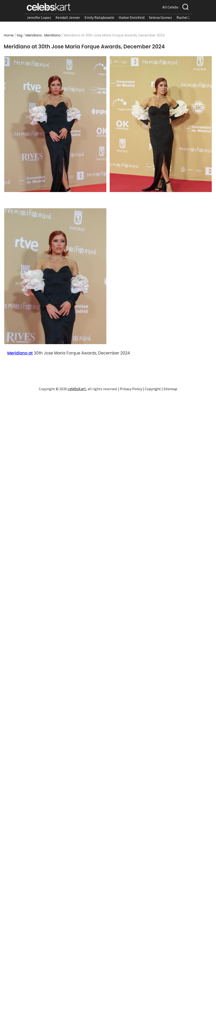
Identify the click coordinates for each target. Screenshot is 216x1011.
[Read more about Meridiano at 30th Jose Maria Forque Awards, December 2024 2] (161, 124)
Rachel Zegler (187, 17)
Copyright (153, 388)
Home (9, 35)
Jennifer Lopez (39, 17)
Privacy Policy (131, 388)
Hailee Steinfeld (131, 17)
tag (19, 35)
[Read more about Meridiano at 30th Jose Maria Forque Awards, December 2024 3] (55, 276)
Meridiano (34, 35)
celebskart (77, 388)
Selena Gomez (160, 17)
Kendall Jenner (68, 17)
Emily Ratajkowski (99, 17)
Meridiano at (20, 353)
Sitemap (170, 388)
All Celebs (170, 7)
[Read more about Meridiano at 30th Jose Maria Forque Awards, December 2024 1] (55, 124)
